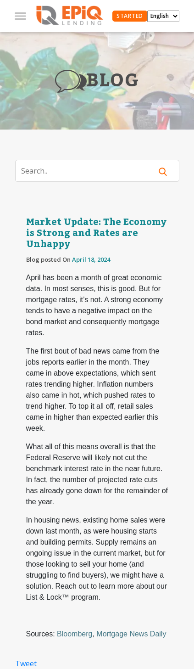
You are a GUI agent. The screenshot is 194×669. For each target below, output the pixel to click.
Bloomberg (74, 634)
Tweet (26, 663)
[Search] (89, 171)
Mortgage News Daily (131, 634)
